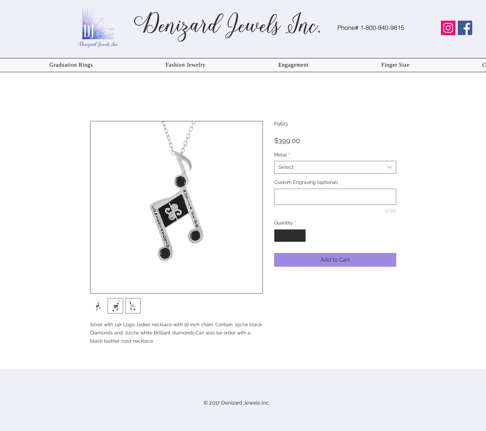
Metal (282, 154)
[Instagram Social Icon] (448, 28)
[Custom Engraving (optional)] (335, 197)
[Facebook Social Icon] (465, 28)
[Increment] (300, 236)
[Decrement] (279, 236)
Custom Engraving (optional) (306, 182)
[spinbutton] (290, 236)
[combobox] (335, 167)
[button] (71, 65)
